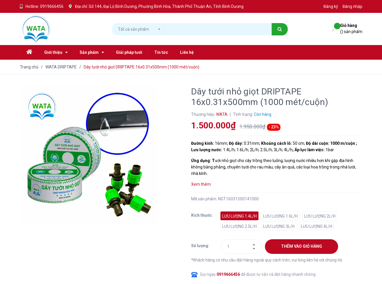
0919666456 (52, 6)
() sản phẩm (351, 28)
